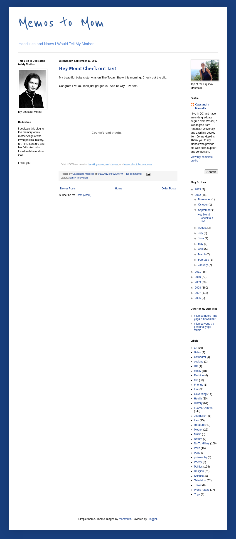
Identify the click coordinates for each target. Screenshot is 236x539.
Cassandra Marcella (202, 106)
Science (199, 476)
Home (118, 188)
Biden (197, 352)
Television (82, 177)
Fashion (199, 375)
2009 (198, 282)
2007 (198, 292)
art (195, 347)
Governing (200, 394)
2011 (198, 271)
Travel (198, 485)
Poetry (198, 462)
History (198, 403)
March (202, 254)
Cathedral (200, 357)
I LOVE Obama (203, 407)
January (203, 265)
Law (196, 420)
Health (198, 398)
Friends (198, 384)
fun (196, 389)
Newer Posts (68, 188)
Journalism (200, 415)
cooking (198, 361)
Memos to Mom (61, 23)
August (202, 227)
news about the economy (138, 164)
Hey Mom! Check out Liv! (87, 68)
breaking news (96, 164)
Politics (198, 466)
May (201, 243)
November (204, 199)
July (201, 233)
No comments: (134, 173)
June (201, 238)
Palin (197, 448)
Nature (198, 439)
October (203, 204)
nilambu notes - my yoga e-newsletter (205, 317)
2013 (198, 189)
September (205, 210)
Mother (198, 429)
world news (112, 164)
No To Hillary (201, 443)
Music (197, 434)
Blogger (152, 519)
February (204, 259)
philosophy (200, 457)
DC (196, 366)
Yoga (197, 494)
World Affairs (201, 489)
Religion (199, 471)
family (72, 177)
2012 (198, 194)
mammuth (125, 519)
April (201, 249)
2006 (198, 298)
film (196, 380)
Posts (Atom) (83, 195)
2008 (198, 287)
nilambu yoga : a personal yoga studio (204, 327)
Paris (197, 452)
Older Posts (169, 188)
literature (199, 424)
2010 (198, 277)
